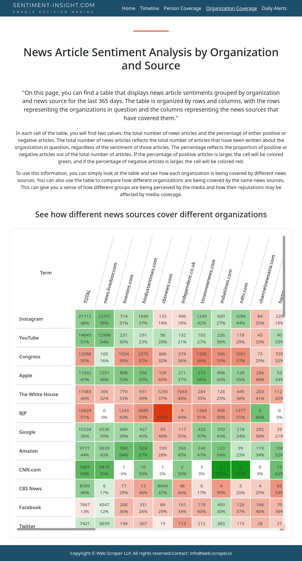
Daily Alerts (274, 8)
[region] (151, 383)
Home (128, 8)
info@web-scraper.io (211, 553)
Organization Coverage (231, 8)
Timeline (149, 8)
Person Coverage (182, 8)
